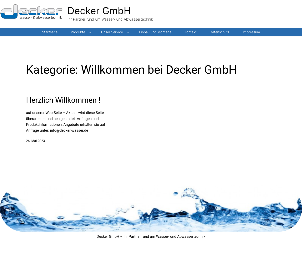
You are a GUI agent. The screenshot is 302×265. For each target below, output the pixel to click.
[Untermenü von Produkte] (90, 32)
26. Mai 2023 (35, 141)
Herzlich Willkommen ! (63, 100)
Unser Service (112, 32)
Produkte (78, 32)
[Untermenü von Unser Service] (128, 32)
